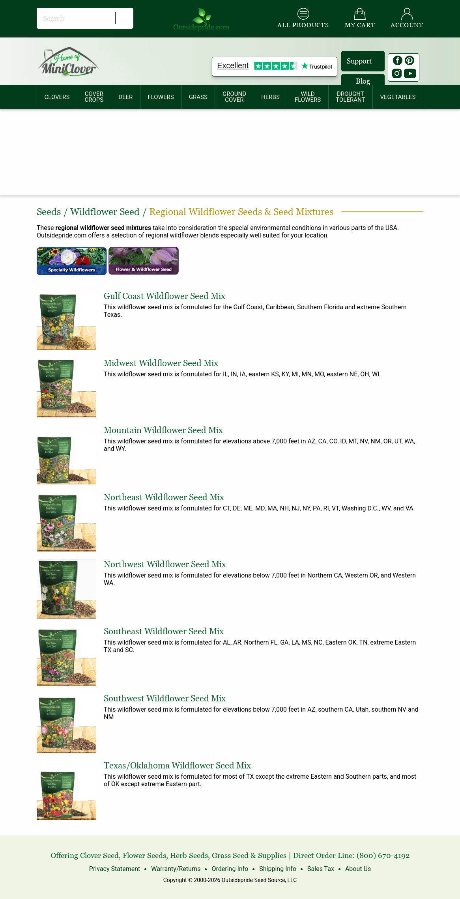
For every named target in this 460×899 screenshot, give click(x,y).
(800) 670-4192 (383, 855)
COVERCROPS (93, 96)
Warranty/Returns (175, 869)
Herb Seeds (189, 855)
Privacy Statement (114, 869)
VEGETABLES (398, 97)
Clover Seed (99, 855)
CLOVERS (57, 97)
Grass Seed (230, 855)
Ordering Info (229, 869)
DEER (125, 97)
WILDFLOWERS (308, 96)
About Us (358, 869)
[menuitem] (57, 97)
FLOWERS (161, 97)
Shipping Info (277, 869)
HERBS (270, 97)
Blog (363, 81)
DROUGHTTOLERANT (350, 96)
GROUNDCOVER (234, 96)
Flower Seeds (144, 855)
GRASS (198, 97)
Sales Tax (320, 869)
